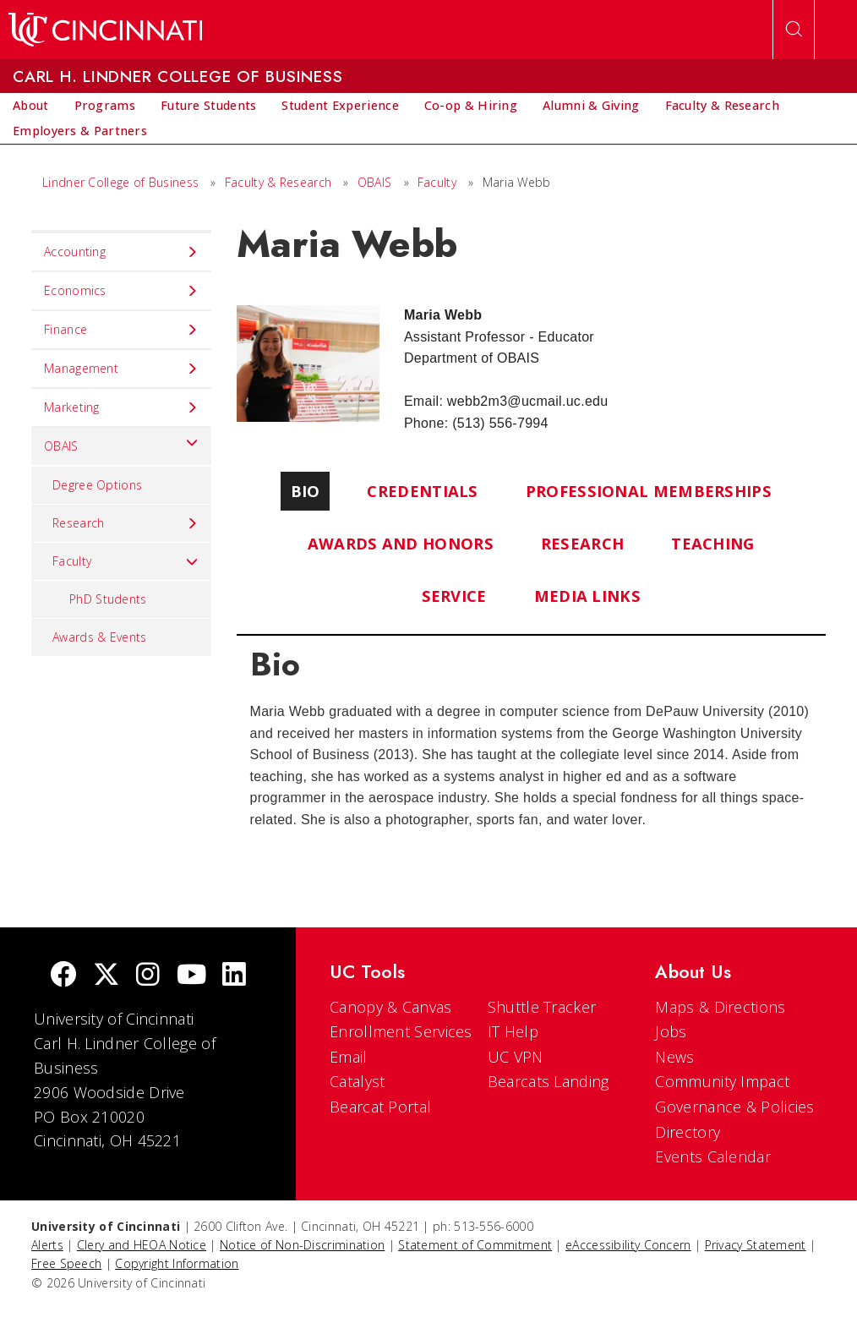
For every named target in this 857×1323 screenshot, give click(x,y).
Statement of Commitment (475, 1245)
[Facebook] (63, 976)
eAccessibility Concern (628, 1245)
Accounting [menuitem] (121, 252)
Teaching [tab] (712, 543)
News (674, 1057)
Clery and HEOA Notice (141, 1245)
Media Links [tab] (587, 595)
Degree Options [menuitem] (97, 485)
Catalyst (357, 1081)
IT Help (513, 1031)
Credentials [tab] (422, 490)
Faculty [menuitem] (125, 561)
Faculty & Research (278, 182)
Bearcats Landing (548, 1081)
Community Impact (722, 1081)
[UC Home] (105, 29)
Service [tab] (454, 595)
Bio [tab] (305, 490)
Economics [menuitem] (121, 290)
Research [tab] (582, 543)
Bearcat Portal (380, 1106)
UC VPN (515, 1057)
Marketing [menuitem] (121, 407)
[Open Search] (793, 29)
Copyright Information (176, 1263)
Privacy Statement (755, 1245)
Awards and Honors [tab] (401, 543)
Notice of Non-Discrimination (302, 1245)
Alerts (47, 1245)
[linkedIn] (234, 976)
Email (349, 1057)
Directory (687, 1132)
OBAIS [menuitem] (121, 442)
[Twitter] (106, 976)
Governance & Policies (734, 1106)
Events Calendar (713, 1156)
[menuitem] (31, 105)
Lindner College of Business (120, 182)
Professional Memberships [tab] (649, 490)
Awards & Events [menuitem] (99, 637)
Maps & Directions (720, 1007)
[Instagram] (148, 976)
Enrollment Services (401, 1031)
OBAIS (375, 182)
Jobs (670, 1031)
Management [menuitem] (121, 368)
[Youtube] (191, 976)
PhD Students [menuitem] (108, 599)
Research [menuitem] (125, 523)
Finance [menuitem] (121, 329)
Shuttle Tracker (542, 1007)
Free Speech (66, 1263)
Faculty (437, 182)
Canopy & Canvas (391, 1007)
